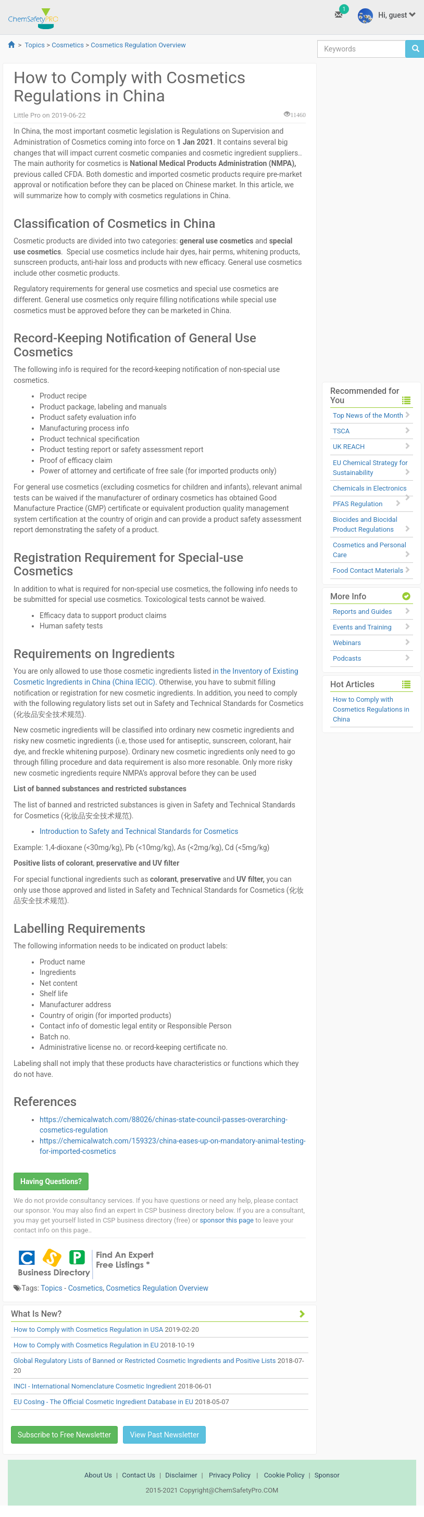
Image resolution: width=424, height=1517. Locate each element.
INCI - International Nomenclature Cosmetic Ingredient (95, 1386)
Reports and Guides (362, 611)
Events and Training (362, 627)
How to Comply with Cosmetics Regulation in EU (86, 1345)
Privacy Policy (230, 1475)
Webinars (347, 643)
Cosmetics (68, 45)
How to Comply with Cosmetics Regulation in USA (88, 1329)
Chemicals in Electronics (370, 488)
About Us (98, 1475)
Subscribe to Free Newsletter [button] (64, 1435)
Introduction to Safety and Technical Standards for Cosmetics (139, 831)
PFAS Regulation (357, 504)
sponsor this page (227, 1220)
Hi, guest (387, 15)
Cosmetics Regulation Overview (138, 45)
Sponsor (327, 1475)
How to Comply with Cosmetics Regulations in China (371, 709)
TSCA (341, 431)
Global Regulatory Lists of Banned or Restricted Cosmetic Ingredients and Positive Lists (145, 1361)
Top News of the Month (368, 415)
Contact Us (138, 1475)
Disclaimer (181, 1475)
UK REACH (349, 447)
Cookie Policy (284, 1475)
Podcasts (347, 658)
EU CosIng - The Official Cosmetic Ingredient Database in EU (103, 1402)
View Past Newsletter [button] (164, 1435)
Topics (34, 45)
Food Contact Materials (368, 570)
